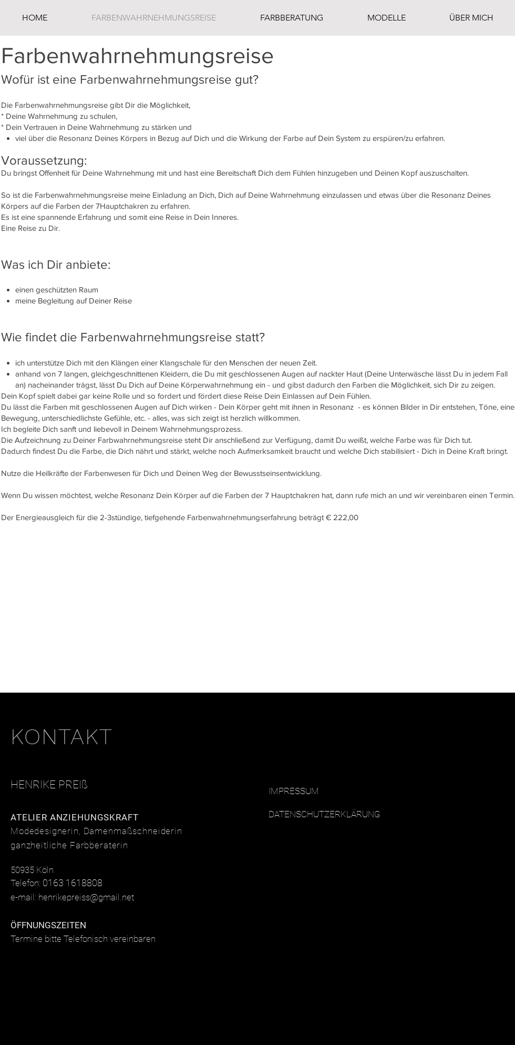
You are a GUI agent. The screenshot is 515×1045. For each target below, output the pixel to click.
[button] (386, 18)
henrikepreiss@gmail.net (86, 897)
